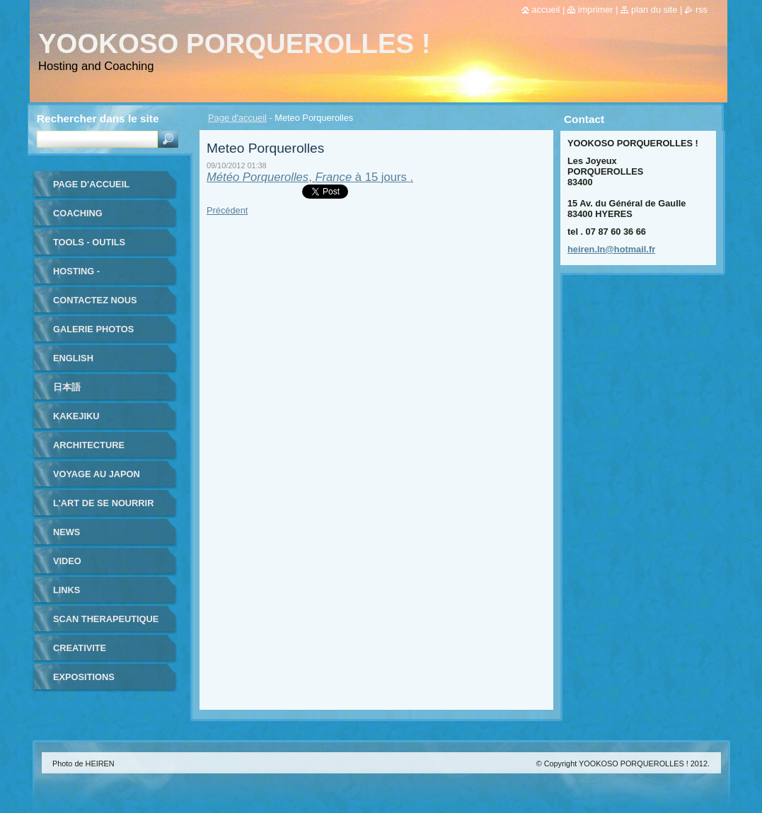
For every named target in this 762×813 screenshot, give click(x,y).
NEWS (66, 532)
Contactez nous (95, 300)
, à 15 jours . (310, 177)
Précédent (227, 210)
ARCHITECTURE (89, 445)
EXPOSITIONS (84, 677)
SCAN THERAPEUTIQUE (105, 619)
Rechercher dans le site (97, 118)
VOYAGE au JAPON (96, 474)
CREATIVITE (79, 648)
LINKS (66, 590)
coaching (78, 213)
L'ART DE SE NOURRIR (103, 503)
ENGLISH (73, 358)
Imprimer (595, 9)
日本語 (67, 387)
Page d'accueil (237, 117)
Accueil (546, 9)
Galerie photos (93, 329)
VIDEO (67, 561)
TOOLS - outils (89, 242)
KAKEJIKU (76, 416)
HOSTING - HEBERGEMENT (88, 276)
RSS (701, 9)
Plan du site (654, 9)
